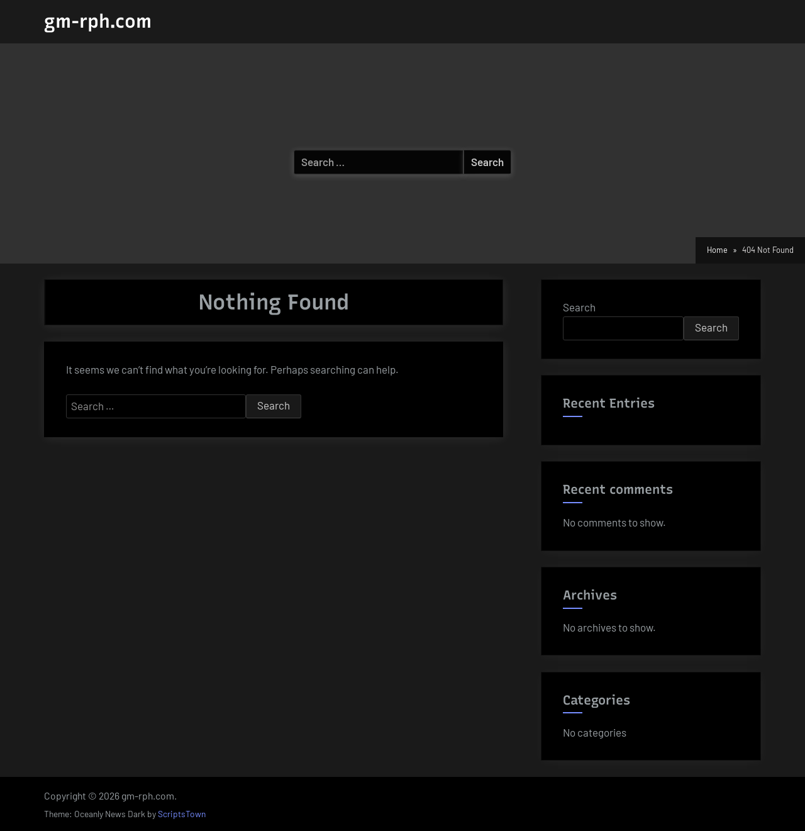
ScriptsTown (182, 813)
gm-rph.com (98, 21)
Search (579, 307)
